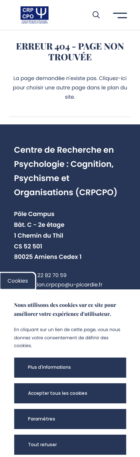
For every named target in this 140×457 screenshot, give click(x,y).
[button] (92, 15)
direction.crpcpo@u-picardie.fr (62, 284)
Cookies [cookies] (17, 281)
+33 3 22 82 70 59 (44, 275)
